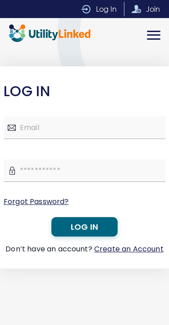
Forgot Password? (36, 201)
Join (153, 9)
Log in (84, 226)
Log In (106, 9)
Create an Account (129, 249)
